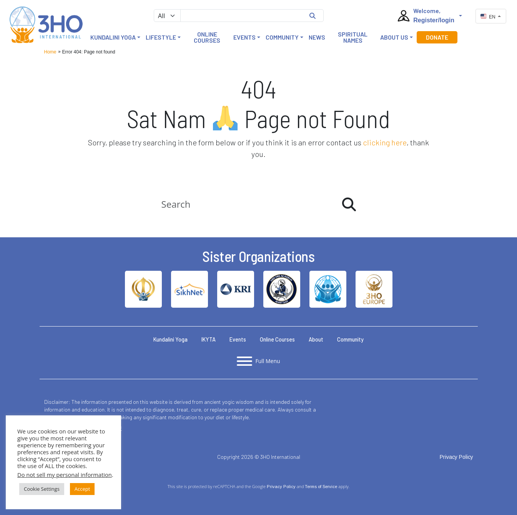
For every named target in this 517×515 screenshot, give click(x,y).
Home (50, 52)
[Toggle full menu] (258, 361)
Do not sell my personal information (64, 474)
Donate (437, 37)
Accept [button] (82, 488)
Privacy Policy (281, 486)
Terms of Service (321, 486)
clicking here (385, 142)
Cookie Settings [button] (42, 488)
